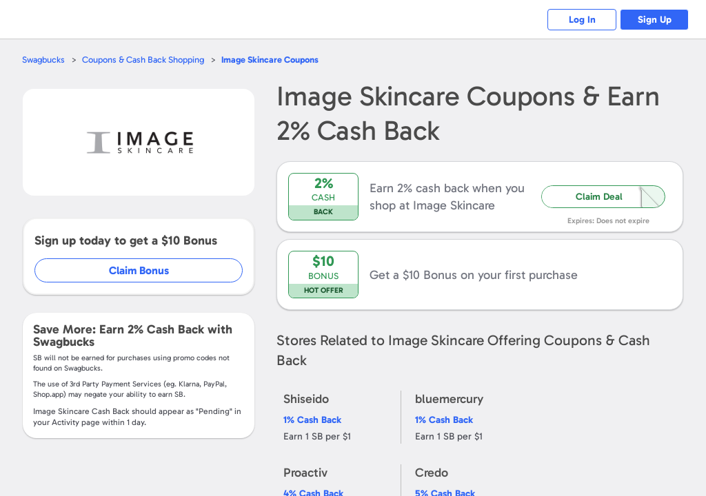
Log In (582, 19)
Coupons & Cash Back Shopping (143, 59)
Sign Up (655, 19)
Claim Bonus (139, 270)
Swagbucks (43, 59)
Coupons (270, 59)
